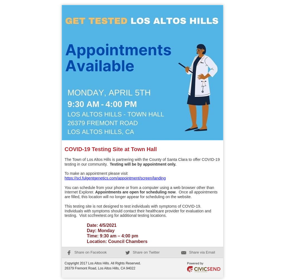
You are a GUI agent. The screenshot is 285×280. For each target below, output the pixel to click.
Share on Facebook (87, 252)
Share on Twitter (142, 252)
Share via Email (198, 252)
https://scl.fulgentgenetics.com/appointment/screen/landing (115, 178)
